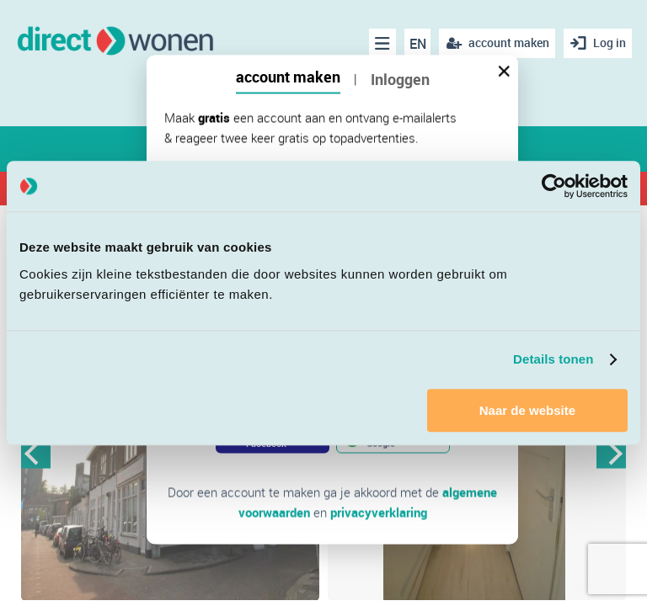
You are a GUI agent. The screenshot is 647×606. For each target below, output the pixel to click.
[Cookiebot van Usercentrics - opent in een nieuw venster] (554, 186)
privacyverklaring (378, 512)
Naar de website (527, 410)
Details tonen (553, 359)
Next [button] (611, 454)
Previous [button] (36, 454)
